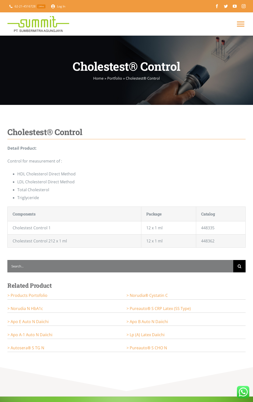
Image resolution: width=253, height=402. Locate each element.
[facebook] (217, 6)
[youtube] (235, 6)
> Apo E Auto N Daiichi (28, 321)
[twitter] (226, 6)
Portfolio (114, 78)
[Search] (239, 266)
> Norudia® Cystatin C (147, 295)
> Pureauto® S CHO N (146, 348)
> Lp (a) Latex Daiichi (145, 334)
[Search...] (120, 266)
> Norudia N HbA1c (25, 308)
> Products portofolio (27, 295)
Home (98, 78)
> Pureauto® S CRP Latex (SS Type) (158, 308)
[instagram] (244, 6)
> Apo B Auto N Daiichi (147, 321)
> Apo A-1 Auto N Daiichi (29, 334)
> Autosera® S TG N (25, 348)
